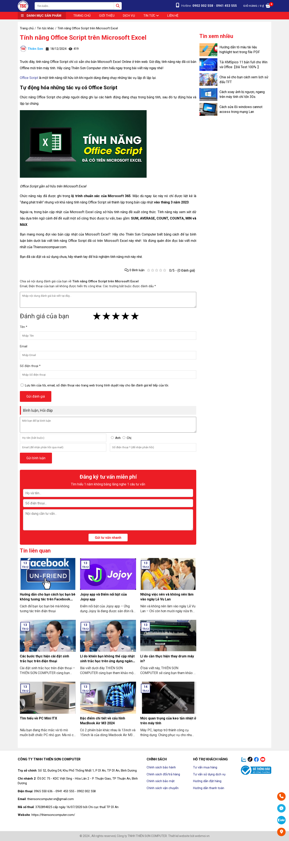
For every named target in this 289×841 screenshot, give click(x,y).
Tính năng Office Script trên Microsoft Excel (83, 37)
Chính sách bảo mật (160, 781)
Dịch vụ (129, 16)
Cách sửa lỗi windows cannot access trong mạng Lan (240, 109)
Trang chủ (82, 16)
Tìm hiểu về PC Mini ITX (38, 718)
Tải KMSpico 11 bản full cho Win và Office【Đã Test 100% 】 (243, 64)
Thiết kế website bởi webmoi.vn (189, 836)
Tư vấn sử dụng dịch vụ (209, 774)
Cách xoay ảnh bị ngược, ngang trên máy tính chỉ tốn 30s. (242, 94)
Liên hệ (173, 16)
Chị (129, 438)
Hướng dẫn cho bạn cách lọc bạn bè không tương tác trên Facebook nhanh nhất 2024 (47, 599)
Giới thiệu (107, 16)
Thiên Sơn (31, 48)
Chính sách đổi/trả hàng (163, 774)
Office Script (29, 78)
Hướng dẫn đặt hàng (207, 781)
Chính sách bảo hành (161, 767)
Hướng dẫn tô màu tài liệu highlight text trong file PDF (239, 49)
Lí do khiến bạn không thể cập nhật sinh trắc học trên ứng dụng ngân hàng (107, 661)
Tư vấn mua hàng (205, 767)
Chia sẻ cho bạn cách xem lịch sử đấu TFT (243, 79)
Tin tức (151, 16)
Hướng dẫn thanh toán (208, 788)
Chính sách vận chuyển (163, 788)
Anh (118, 438)
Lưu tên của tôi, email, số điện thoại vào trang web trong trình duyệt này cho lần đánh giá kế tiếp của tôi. (97, 385)
